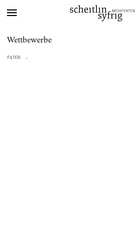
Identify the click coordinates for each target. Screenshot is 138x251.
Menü (12, 12)
